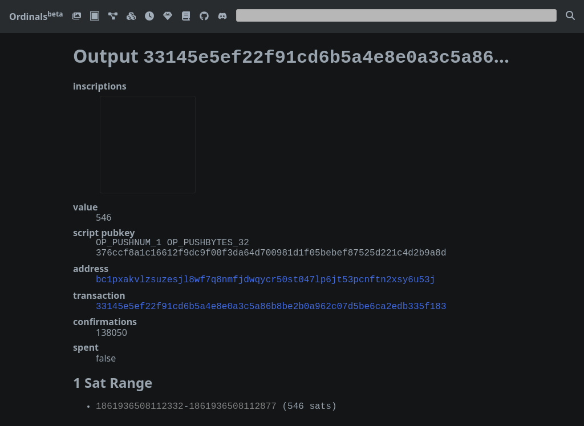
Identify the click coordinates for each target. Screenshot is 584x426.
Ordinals (36, 16)
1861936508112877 (233, 402)
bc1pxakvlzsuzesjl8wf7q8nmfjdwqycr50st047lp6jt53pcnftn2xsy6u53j (265, 276)
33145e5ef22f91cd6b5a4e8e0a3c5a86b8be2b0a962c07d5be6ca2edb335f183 (271, 302)
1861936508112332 (140, 402)
